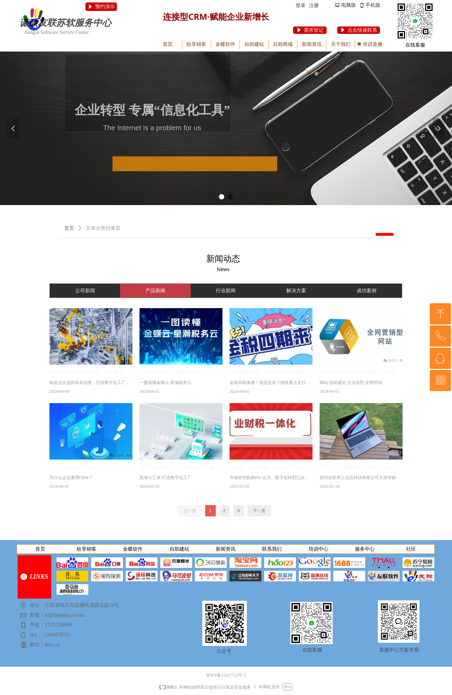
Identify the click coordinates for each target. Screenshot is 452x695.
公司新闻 (85, 290)
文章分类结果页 (103, 228)
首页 (69, 228)
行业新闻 (226, 290)
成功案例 (366, 290)
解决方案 (296, 290)
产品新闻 (155, 290)
